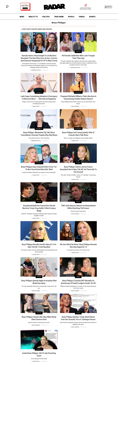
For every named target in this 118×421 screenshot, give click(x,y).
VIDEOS (82, 17)
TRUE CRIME (59, 17)
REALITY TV (33, 17)
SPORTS (92, 17)
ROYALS (71, 17)
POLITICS (46, 17)
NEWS (22, 17)
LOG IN (108, 7)
